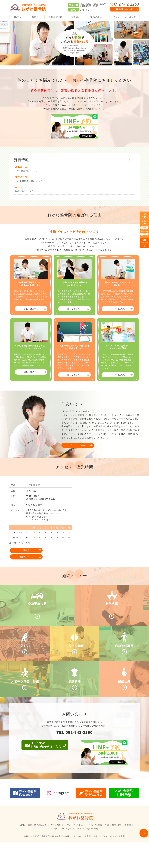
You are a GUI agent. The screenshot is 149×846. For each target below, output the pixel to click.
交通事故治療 (56, 17)
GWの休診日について (26, 170)
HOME (17, 17)
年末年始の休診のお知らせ (28, 181)
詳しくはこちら (31, 309)
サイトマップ (74, 832)
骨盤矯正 (75, 17)
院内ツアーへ (56, 550)
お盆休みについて (24, 191)
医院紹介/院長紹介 (37, 828)
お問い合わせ (91, 832)
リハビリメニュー (76, 828)
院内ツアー (59, 832)
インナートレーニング (124, 17)
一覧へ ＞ (131, 160)
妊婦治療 (116, 828)
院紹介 (35, 17)
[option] (74, 43)
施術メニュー (97, 17)
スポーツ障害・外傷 (98, 828)
